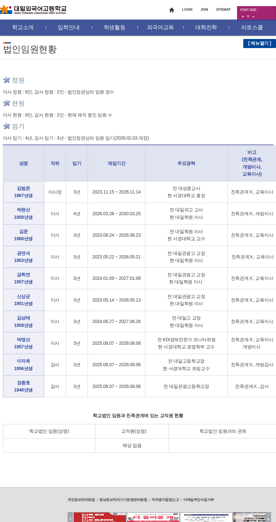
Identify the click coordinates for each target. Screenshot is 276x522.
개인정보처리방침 (81, 500)
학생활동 (115, 27)
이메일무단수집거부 (198, 500)
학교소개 (23, 27)
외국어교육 (160, 27)
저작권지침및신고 (165, 500)
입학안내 (68, 27)
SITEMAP (223, 9)
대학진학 (206, 27)
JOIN (204, 9)
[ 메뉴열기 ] (259, 43)
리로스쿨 (252, 27)
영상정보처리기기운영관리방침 (123, 500)
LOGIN (187, 9)
